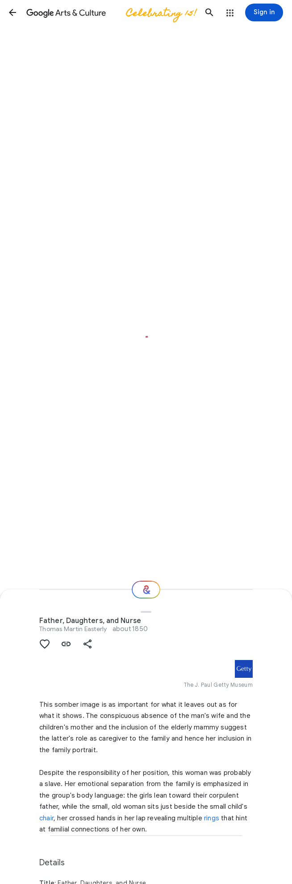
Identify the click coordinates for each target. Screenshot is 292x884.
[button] (12, 12)
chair (46, 818)
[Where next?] (146, 590)
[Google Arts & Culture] (111, 12)
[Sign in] (264, 12)
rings (211, 818)
